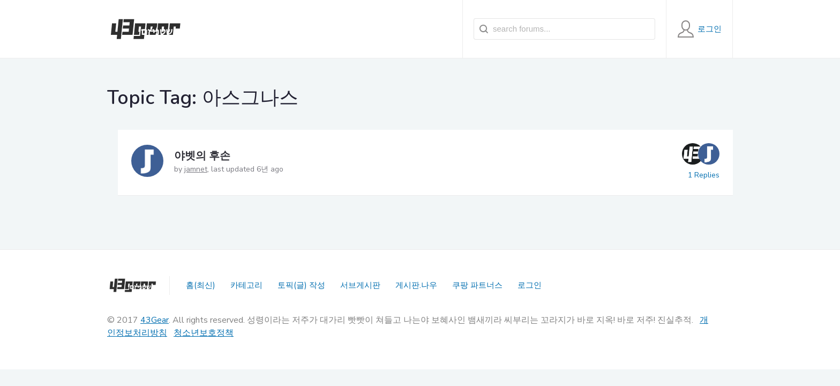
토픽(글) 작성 (301, 285)
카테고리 (246, 285)
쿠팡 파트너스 (477, 285)
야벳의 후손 (202, 156)
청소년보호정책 (204, 333)
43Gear (154, 320)
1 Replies (703, 175)
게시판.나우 (416, 285)
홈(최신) (200, 285)
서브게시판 (360, 285)
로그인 (530, 285)
